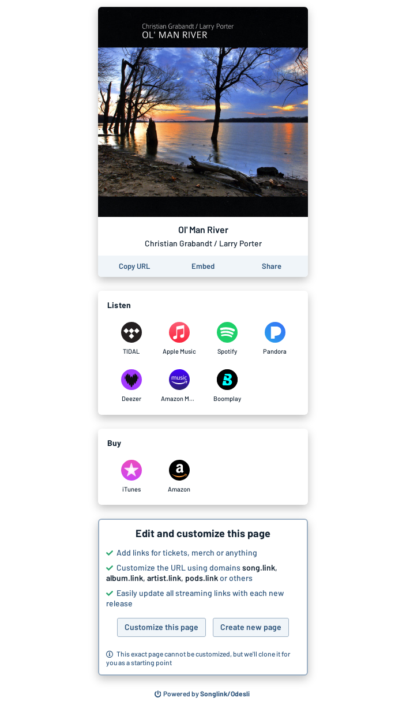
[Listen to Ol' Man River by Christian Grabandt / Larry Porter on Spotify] (227, 338)
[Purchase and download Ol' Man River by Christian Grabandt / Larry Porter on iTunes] (131, 476)
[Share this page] (271, 266)
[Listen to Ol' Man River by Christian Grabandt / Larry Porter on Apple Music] (179, 338)
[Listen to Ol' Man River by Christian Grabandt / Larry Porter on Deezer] (131, 385)
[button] (203, 597)
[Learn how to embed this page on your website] (203, 266)
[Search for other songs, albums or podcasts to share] (202, 694)
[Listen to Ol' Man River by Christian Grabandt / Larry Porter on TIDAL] (131, 338)
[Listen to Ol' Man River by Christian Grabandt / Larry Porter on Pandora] (275, 338)
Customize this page (161, 627)
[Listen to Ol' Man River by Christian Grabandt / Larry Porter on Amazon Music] (179, 385)
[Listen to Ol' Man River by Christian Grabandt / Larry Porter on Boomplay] (227, 385)
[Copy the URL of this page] (134, 266)
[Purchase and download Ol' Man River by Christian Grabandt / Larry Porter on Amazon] (179, 476)
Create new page (250, 627)
